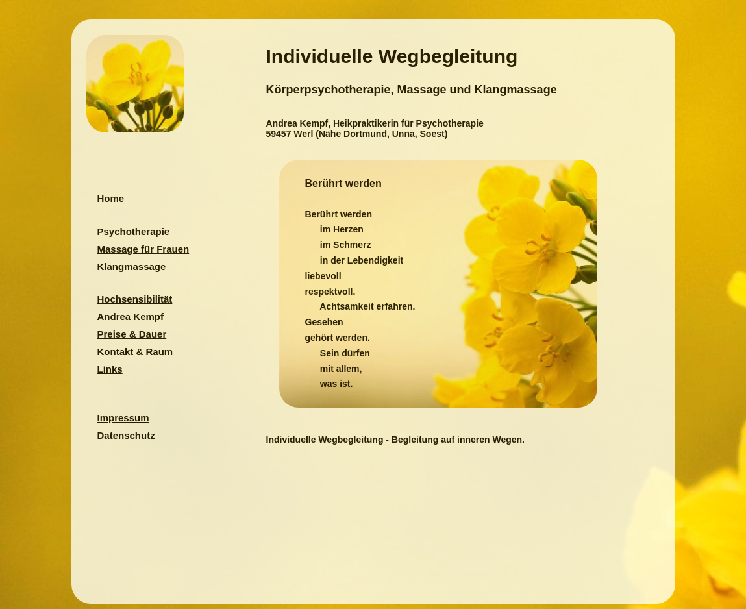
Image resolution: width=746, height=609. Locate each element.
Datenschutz (126, 435)
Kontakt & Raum (135, 351)
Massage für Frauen (143, 249)
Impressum (123, 417)
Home (111, 198)
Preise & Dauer (132, 334)
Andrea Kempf (130, 316)
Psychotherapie (133, 231)
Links (110, 369)
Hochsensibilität (135, 298)
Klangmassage (131, 266)
